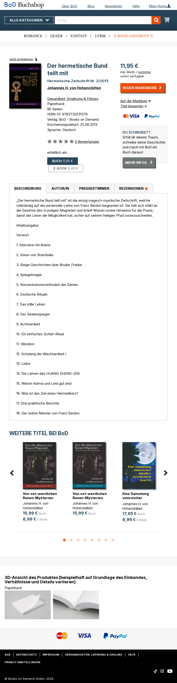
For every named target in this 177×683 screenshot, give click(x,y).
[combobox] (108, 20)
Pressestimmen (94, 188)
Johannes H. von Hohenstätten (74, 88)
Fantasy (79, 36)
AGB (7, 654)
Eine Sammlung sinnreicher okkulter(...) (135, 497)
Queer (56, 36)
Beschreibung (27, 188)
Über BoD (69, 6)
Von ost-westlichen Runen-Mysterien (40, 495)
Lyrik (100, 36)
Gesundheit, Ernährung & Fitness (72, 98)
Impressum (51, 654)
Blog (90, 6)
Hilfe (136, 6)
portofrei (144, 72)
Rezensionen (133, 188)
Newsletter (113, 6)
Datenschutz (26, 654)
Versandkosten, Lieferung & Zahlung (93, 654)
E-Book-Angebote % (133, 36)
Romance (33, 36)
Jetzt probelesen (21, 59)
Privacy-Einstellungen (22, 662)
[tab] (27, 189)
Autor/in (60, 188)
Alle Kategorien (29, 20)
